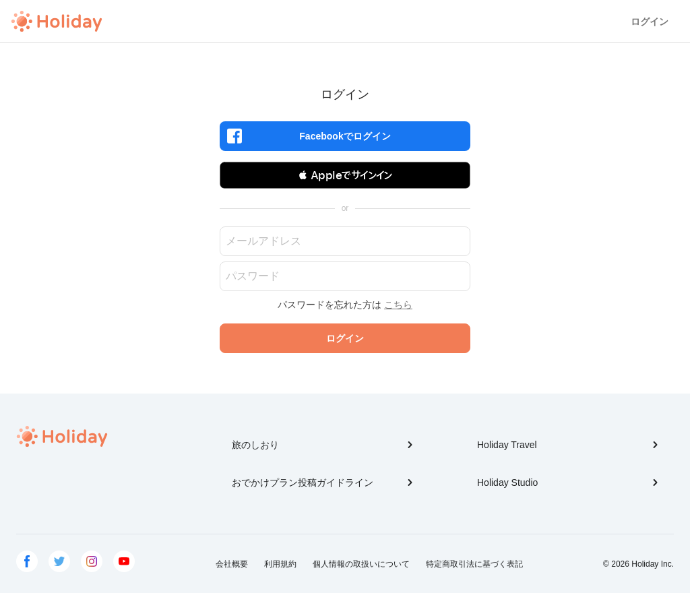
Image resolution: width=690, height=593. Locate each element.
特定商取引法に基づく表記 (474, 564)
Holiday (56, 21)
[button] (345, 175)
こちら (398, 304)
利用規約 (280, 564)
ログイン (649, 21)
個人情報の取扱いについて (361, 564)
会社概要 (232, 564)
